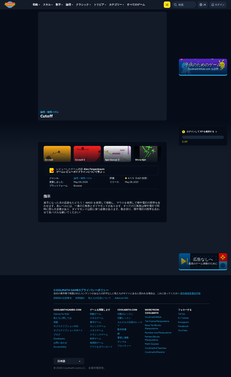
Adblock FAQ (121, 298)
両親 (56, 322)
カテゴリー (115, 4)
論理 (68, 4)
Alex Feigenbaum (94, 169)
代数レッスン (124, 318)
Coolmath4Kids (153, 317)
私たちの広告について (99, 298)
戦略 (35, 4)
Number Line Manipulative (158, 332)
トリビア (99, 4)
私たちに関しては (63, 318)
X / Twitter (183, 318)
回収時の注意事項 (63, 298)
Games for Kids (61, 314)
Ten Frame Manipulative (157, 321)
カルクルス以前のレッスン (129, 324)
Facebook (183, 326)
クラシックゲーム (99, 334)
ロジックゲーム (98, 326)
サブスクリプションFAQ (66, 326)
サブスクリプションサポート (68, 330)
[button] (167, 4)
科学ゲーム (95, 338)
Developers (59, 338)
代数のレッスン (125, 314)
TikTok (181, 314)
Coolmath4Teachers (155, 348)
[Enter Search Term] (184, 4)
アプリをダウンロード (101, 346)
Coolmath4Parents (155, 352)
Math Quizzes (152, 344)
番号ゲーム (95, 322)
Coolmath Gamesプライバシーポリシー (81, 290)
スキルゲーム (96, 318)
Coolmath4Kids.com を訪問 (203, 69)
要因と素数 (123, 337)
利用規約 (79, 298)
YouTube (182, 330)
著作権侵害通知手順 (190, 293)
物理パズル (53, 112)
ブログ (57, 334)
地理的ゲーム (96, 342)
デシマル (121, 341)
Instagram (183, 322)
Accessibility (60, 346)
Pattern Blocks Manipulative (152, 338)
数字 (58, 4)
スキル (47, 4)
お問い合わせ (60, 342)
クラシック (82, 4)
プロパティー (124, 345)
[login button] (217, 4)
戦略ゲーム (95, 314)
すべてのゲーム (136, 4)
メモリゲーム (96, 330)
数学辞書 (121, 329)
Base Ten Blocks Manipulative (153, 327)
